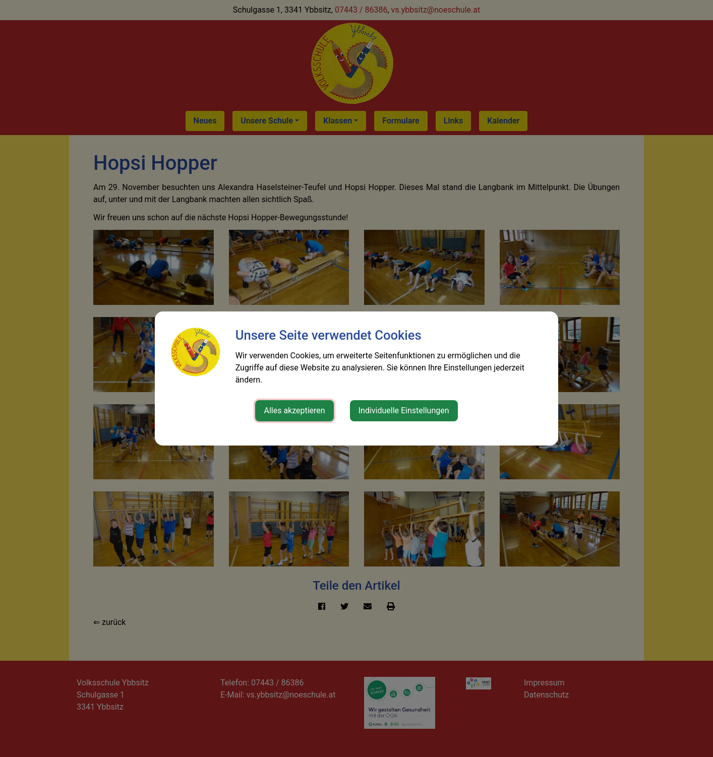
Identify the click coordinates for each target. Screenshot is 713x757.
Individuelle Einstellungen (404, 410)
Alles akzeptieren (294, 410)
